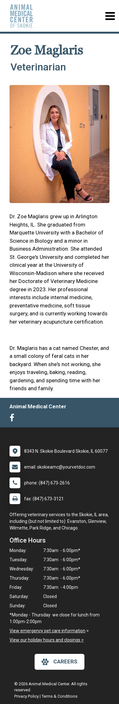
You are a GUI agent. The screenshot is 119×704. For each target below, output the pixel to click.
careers (59, 661)
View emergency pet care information (47, 630)
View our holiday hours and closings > (47, 639)
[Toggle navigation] (110, 16)
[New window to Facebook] (13, 419)
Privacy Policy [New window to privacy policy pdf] (26, 696)
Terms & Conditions (59, 696)
